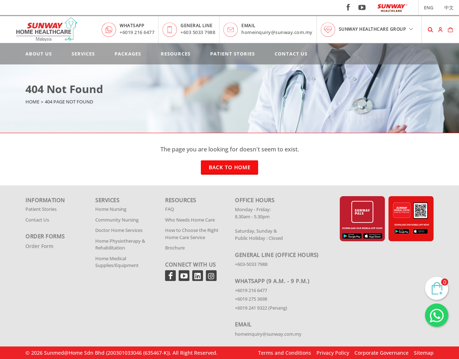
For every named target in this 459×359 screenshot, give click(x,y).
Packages (128, 53)
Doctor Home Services (118, 230)
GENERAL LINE (196, 26)
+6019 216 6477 (137, 32)
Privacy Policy (333, 352)
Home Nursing (110, 209)
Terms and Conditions (284, 352)
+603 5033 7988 (197, 32)
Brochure (175, 247)
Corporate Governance (381, 352)
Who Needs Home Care (190, 220)
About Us (38, 53)
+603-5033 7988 (251, 264)
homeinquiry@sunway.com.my (277, 32)
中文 (449, 7)
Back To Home (230, 167)
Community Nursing (117, 220)
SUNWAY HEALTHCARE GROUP (376, 29)
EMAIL (248, 26)
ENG (428, 7)
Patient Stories (232, 53)
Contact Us (291, 53)
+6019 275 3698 (251, 299)
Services (83, 53)
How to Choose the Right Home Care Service (191, 234)
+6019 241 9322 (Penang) (261, 308)
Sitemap (424, 352)
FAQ (169, 209)
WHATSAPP (132, 26)
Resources (175, 53)
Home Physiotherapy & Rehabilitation (120, 244)
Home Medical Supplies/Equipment (117, 262)
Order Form (39, 246)
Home (32, 101)
